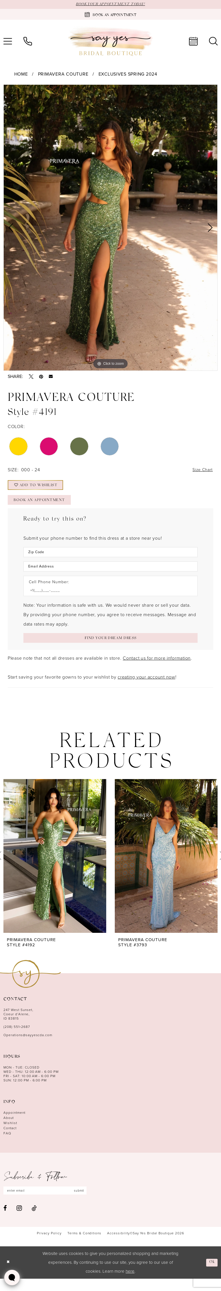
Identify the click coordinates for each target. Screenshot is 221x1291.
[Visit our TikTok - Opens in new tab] (34, 1220)
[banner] (110, 42)
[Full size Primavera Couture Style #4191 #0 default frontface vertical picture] (110, 228)
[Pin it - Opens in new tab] (41, 377)
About (8, 1128)
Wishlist (10, 1133)
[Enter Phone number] (107, 599)
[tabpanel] (110, 228)
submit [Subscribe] (88, 1202)
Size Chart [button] (201, 471)
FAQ (7, 1144)
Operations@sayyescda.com (27, 1045)
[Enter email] (50, 1202)
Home (21, 74)
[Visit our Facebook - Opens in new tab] (5, 1220)
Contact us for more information (157, 669)
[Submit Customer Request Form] (110, 648)
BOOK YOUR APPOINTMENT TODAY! (110, 4)
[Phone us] (28, 41)
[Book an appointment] (111, 14)
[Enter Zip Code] (110, 559)
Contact (10, 1139)
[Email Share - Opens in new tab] (51, 377)
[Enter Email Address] (110, 574)
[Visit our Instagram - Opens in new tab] (19, 1220)
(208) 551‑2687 (16, 1037)
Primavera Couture (63, 74)
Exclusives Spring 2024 (128, 74)
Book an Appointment (43, 507)
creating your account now (146, 688)
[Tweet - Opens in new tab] (31, 377)
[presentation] (54, 867)
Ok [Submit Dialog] (211, 1274)
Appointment (14, 1123)
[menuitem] (28, 41)
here (130, 1283)
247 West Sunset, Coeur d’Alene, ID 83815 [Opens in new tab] (18, 1025)
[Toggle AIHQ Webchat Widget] (12, 1277)
